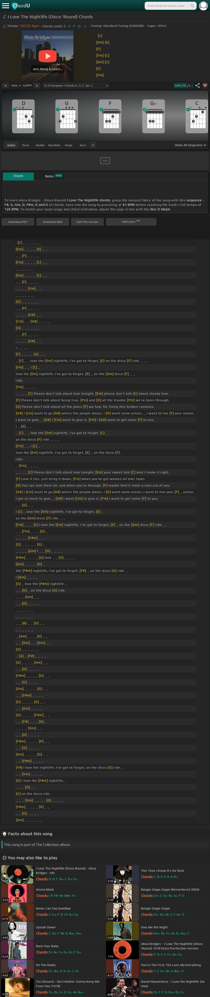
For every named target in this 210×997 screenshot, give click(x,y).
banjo (68, 145)
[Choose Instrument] (93, 145)
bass (83, 145)
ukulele (40, 145)
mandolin (54, 145)
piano (25, 145)
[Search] (192, 6)
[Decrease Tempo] (5, 85)
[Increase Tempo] (36, 85)
